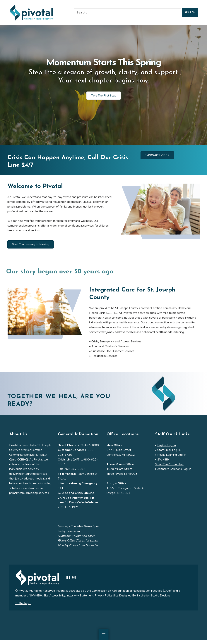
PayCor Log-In (166, 445)
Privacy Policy (103, 596)
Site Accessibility (54, 596)
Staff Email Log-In (169, 450)
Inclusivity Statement (79, 596)
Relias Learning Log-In (171, 455)
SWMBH (36, 596)
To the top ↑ (23, 603)
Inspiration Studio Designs (153, 596)
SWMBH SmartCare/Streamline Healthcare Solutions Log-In (173, 464)
